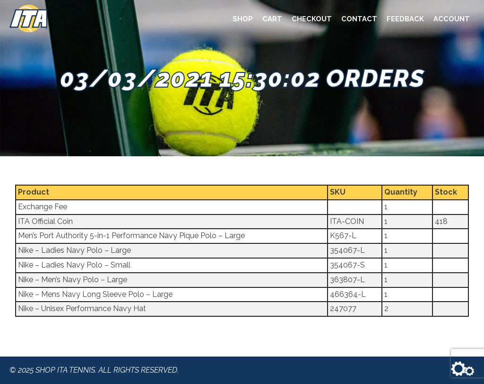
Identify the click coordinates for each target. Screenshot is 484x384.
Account (451, 19)
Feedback (405, 19)
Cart (272, 19)
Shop (243, 19)
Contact (359, 19)
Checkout (312, 19)
